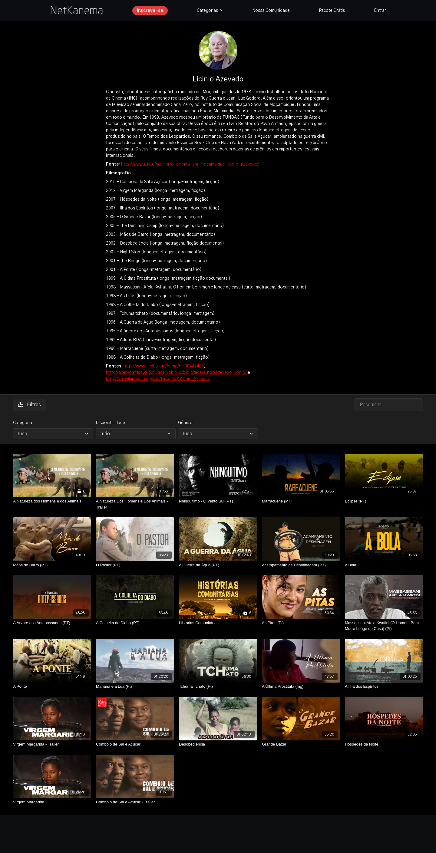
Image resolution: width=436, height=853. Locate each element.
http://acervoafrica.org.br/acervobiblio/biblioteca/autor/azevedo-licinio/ (176, 373)
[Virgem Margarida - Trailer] (52, 744)
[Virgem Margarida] (52, 802)
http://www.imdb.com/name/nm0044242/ (163, 366)
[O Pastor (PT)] (135, 565)
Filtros (29, 404)
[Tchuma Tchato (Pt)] (218, 686)
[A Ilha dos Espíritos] (384, 686)
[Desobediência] (218, 744)
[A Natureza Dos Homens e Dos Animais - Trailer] (135, 504)
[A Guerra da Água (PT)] (218, 565)
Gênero (185, 423)
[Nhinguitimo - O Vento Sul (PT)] (218, 501)
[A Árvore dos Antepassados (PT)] (52, 623)
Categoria (22, 423)
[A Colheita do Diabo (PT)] (135, 623)
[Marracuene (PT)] (301, 501)
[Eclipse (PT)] (384, 501)
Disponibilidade (110, 423)
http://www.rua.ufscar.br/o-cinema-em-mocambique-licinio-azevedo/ (190, 164)
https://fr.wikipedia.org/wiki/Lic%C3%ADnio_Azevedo (158, 379)
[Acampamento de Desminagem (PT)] (301, 565)
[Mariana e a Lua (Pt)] (135, 686)
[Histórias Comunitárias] (218, 623)
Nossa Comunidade (271, 10)
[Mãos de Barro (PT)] (52, 565)
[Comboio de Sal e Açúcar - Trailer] (135, 802)
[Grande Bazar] (301, 744)
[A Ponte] (52, 686)
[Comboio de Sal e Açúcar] (135, 744)
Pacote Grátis (332, 10)
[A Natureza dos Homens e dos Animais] (52, 501)
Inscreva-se (150, 10)
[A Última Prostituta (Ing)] (301, 686)
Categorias (210, 10)
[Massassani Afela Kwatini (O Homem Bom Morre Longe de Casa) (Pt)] (384, 626)
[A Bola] (384, 565)
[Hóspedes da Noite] (384, 744)
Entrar (380, 10)
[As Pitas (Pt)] (301, 623)
